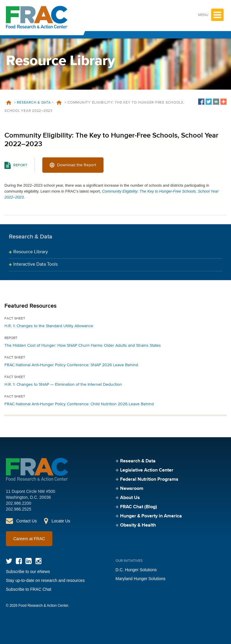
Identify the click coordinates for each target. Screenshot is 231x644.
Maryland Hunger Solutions (141, 578)
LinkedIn (28, 561)
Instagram (38, 561)
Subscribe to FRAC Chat (28, 589)
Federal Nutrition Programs (149, 479)
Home (8, 103)
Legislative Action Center (146, 470)
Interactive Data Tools (35, 264)
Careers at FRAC (29, 538)
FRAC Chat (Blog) (138, 507)
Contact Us (26, 521)
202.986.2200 (18, 503)
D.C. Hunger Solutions (136, 569)
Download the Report (76, 165)
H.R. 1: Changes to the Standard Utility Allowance (48, 326)
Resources (59, 103)
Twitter (9, 561)
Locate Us (60, 521)
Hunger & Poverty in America (151, 516)
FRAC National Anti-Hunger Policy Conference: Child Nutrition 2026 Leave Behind (79, 404)
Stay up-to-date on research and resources (45, 580)
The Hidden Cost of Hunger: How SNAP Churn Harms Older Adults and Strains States (82, 345)
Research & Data (34, 102)
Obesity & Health (138, 525)
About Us (130, 497)
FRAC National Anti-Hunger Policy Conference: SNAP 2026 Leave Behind (71, 365)
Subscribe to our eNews (28, 571)
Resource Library (30, 252)
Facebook (19, 561)
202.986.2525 (18, 509)
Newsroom (131, 488)
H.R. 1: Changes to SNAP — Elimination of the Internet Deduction (63, 384)
